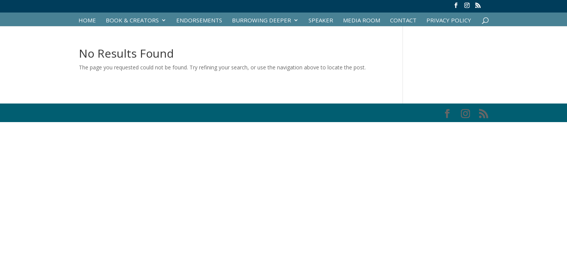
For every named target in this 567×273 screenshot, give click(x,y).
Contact (403, 20)
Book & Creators (132, 20)
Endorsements (199, 20)
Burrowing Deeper (261, 20)
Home (87, 20)
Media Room (361, 20)
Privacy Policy (448, 20)
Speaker (321, 20)
